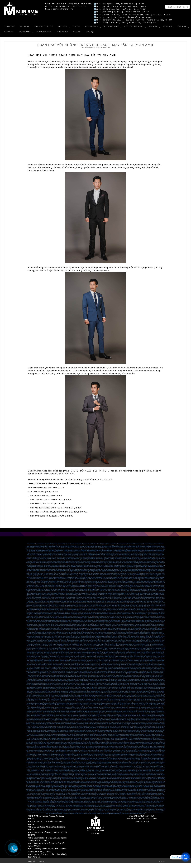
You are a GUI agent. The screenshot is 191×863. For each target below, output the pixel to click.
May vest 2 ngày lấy (135, 635)
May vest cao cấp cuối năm (79, 650)
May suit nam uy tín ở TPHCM (64, 707)
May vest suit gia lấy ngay (151, 626)
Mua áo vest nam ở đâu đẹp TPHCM (102, 736)
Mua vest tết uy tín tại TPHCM (86, 617)
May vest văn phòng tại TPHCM (120, 638)
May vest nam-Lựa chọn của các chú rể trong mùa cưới (91, 744)
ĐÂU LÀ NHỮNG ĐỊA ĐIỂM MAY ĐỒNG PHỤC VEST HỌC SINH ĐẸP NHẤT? (98, 583)
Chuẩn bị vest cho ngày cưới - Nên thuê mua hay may (41, 748)
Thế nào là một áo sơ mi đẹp (149, 784)
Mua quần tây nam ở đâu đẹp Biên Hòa (73, 718)
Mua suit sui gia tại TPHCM (149, 769)
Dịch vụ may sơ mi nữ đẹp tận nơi (101, 609)
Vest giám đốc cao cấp (91, 659)
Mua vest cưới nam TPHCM (53, 729)
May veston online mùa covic (144, 608)
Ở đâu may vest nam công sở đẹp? (62, 780)
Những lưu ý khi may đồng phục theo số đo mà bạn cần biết (128, 556)
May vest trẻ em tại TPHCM (145, 780)
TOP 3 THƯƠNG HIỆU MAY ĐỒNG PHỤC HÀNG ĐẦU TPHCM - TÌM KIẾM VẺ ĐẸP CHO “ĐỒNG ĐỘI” (115, 604)
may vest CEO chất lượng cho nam (41, 611)
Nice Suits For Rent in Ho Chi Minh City (112, 703)
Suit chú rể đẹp (113, 772)
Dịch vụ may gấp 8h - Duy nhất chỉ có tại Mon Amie (76, 554)
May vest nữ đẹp (70, 801)
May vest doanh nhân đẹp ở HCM (82, 660)
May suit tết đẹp (47, 640)
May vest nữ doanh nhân (95, 662)
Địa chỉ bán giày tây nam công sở (133, 666)
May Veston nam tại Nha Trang (132, 807)
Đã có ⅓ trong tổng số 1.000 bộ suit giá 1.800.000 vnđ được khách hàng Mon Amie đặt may (62, 548)
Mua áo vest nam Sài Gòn (125, 711)
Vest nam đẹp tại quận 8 (94, 713)
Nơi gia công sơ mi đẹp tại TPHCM (146, 694)
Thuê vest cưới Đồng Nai (109, 717)
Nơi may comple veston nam (51, 691)
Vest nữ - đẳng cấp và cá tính (123, 782)
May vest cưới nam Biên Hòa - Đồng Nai (124, 717)
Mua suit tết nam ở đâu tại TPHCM (116, 647)
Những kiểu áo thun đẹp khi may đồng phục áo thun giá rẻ (146, 561)
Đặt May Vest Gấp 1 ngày (138, 799)
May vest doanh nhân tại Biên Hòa (90, 723)
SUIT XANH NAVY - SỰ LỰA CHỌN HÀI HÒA (39, 581)
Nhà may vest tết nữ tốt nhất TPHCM (144, 646)
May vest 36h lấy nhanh (155, 635)
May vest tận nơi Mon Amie (128, 612)
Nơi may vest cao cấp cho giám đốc (137, 667)
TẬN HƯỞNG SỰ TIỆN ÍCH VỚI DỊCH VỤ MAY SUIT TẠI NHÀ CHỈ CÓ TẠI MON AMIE (77, 592)
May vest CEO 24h (124, 659)
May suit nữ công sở (145, 766)
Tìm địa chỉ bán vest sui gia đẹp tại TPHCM (134, 619)
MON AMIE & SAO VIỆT (119, 579)
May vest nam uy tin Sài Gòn (106, 714)
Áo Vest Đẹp (151, 705)
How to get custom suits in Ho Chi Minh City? (150, 699)
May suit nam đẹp (129, 676)
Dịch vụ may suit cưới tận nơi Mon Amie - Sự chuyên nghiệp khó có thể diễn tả (99, 542)
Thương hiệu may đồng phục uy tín (96, 679)
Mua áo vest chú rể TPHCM (76, 727)
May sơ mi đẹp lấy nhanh (38, 635)
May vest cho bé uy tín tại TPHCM (105, 631)
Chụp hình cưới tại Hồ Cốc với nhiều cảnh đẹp (128, 800)
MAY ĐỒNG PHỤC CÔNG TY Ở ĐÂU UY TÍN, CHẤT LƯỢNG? (103, 571)
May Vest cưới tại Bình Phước (81, 758)
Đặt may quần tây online (57, 615)
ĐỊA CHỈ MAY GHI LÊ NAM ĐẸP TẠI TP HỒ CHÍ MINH (50, 796)
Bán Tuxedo (119, 655)
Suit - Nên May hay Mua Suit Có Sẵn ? (87, 799)
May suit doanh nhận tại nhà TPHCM (134, 674)
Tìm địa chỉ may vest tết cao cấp (101, 619)
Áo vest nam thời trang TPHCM (117, 736)
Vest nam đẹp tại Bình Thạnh (36, 713)
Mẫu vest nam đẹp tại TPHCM (49, 687)
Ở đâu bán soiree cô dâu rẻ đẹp (146, 768)
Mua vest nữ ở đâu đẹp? (83, 776)
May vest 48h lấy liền (38, 636)
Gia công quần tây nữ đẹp (133, 742)
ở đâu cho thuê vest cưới (98, 646)
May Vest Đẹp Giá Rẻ (104, 784)
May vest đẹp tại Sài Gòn (156, 676)
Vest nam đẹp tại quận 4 (139, 713)
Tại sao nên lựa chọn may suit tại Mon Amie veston (63, 746)
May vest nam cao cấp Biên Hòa (131, 722)
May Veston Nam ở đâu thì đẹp (73, 756)
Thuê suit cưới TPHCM (59, 706)
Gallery (77, 31)
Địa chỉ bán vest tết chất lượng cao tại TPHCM (58, 617)
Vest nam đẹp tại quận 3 (151, 713)
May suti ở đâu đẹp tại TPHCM (37, 727)
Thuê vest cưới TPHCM (79, 730)
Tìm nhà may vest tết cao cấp (125, 643)
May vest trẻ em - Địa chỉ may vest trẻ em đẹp (122, 761)
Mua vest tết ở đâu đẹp (115, 616)
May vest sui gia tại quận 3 (115, 620)
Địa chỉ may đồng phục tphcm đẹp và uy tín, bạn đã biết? (114, 562)
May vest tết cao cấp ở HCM (77, 619)
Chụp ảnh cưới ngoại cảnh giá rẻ (146, 800)
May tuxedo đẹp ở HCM (103, 686)
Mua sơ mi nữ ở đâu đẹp (72, 776)
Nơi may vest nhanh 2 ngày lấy (46, 658)
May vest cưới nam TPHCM (101, 727)
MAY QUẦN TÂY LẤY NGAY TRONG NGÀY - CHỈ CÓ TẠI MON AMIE (116, 596)
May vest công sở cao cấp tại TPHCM (109, 733)
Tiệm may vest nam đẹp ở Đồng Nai (125, 719)
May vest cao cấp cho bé (82, 632)
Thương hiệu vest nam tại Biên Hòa (38, 722)
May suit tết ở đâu (150, 639)
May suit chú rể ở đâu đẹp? (68, 772)
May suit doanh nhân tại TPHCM (145, 642)
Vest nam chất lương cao (47, 715)
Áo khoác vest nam (86, 687)
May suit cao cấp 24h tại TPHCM (79, 643)
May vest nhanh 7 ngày (68, 628)
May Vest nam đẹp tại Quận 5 (41, 765)
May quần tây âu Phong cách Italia (146, 774)
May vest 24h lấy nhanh (49, 636)
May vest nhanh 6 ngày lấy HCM (88, 635)
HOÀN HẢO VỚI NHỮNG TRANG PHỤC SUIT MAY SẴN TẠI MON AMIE (97, 579)
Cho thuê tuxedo (44, 655)
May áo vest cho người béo (114, 727)
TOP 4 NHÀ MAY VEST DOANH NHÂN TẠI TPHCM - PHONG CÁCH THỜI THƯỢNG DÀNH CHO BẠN (104, 597)
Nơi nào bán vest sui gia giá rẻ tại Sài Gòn (56, 626)
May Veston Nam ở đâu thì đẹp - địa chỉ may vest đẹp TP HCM (62, 788)
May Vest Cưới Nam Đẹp (151, 793)
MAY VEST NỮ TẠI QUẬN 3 (61, 787)
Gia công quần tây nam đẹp (146, 742)
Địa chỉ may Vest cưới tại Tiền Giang (143, 757)
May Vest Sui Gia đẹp (84, 781)
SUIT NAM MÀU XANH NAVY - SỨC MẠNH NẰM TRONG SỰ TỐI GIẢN (108, 591)
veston (33, 803)
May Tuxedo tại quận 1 (95, 765)
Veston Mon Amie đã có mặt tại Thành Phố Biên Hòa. (124, 714)
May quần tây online (67, 615)
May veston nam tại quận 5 (61, 809)
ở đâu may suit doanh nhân (76, 642)
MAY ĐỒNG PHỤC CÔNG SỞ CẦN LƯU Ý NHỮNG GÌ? (77, 575)
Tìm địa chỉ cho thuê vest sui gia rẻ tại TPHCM (48, 623)
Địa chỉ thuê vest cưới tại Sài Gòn (129, 749)
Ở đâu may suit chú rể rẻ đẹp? (37, 769)
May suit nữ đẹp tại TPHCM (36, 773)
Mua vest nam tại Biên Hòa (115, 723)
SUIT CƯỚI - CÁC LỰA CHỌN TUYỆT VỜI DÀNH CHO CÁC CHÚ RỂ (65, 581)
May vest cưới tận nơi (117, 675)
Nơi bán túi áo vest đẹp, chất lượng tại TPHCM (146, 740)
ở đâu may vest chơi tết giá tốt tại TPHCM (58, 646)
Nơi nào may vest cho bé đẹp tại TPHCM (130, 624)
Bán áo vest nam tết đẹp (155, 616)
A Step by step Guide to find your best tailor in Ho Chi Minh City (126, 699)
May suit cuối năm (156, 651)
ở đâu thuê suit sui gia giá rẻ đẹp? (116, 768)
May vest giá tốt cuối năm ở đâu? (49, 648)
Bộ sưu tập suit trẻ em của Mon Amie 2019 (128, 672)
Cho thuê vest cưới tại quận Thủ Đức (51, 804)
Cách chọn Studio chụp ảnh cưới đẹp (109, 800)
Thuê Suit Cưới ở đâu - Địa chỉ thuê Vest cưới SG (150, 787)
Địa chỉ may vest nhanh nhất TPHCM (142, 632)
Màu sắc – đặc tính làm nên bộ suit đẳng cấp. (79, 774)
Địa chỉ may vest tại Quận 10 (72, 671)
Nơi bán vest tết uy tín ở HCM (142, 616)
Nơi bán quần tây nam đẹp (68, 782)
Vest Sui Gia (93, 781)
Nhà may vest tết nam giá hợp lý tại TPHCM (41, 647)
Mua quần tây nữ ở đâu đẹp (46, 776)
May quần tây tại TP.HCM (108, 748)
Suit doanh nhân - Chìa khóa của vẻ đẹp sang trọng (94, 548)
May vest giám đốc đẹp (95, 660)
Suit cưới (122, 644)
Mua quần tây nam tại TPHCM (52, 784)
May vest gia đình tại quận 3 (105, 630)
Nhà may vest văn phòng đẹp (127, 636)
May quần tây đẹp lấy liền (150, 634)
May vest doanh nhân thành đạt (149, 659)
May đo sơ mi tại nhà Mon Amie (73, 613)
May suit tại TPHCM (76, 707)
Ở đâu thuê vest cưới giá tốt (35, 750)
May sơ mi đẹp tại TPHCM (45, 670)
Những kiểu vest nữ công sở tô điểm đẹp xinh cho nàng (150, 557)
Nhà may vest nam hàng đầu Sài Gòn (114, 710)
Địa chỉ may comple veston (88, 691)
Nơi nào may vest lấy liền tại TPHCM (95, 624)
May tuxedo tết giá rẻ (115, 650)
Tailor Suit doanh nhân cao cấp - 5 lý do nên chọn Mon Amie (71, 561)
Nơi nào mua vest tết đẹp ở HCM (128, 616)
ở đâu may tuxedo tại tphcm (74, 646)
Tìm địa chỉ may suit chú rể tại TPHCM (90, 644)
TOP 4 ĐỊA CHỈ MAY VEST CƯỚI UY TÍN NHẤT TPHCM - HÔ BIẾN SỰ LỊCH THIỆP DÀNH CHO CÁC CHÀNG (57, 597)
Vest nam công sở (67, 662)
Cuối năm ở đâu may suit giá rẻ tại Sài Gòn (129, 654)
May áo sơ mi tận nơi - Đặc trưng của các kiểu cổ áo (69, 544)
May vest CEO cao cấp (92, 667)
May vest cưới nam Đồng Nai (40, 717)
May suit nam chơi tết (114, 651)
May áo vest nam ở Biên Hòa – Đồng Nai (93, 715)
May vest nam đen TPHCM (88, 727)
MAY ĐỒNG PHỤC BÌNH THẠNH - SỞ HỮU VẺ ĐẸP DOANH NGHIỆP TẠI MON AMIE (136, 576)
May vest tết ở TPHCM (77, 621)
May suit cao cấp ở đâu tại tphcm (64, 643)
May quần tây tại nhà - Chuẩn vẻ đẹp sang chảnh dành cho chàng (44, 545)
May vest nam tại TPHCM (51, 685)
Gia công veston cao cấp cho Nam (106, 741)
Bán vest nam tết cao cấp (34, 619)
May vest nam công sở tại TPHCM (93, 780)
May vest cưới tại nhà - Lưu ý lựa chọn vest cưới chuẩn (69, 542)
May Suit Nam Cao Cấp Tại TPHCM (50, 773)
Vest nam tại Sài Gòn (122, 678)
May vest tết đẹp (108, 621)
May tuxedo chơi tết (38, 651)
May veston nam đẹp (100, 664)
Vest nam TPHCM (38, 687)
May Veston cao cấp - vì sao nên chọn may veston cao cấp (84, 792)
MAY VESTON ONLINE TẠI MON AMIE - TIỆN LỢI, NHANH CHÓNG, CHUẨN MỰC (122, 599)
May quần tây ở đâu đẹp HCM (81, 679)
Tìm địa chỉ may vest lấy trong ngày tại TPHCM (147, 621)
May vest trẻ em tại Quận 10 (44, 671)
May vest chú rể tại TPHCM (144, 648)
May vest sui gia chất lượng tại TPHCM (100, 620)
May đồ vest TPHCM (37, 737)
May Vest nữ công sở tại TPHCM (78, 780)
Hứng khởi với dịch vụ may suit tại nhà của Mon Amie (123, 545)
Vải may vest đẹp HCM (115, 698)
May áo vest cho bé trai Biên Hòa (40, 719)
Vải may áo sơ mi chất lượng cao (44, 697)
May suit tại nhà (35, 675)
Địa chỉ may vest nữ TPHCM (136, 734)
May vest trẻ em (81, 681)
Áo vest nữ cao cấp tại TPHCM (46, 781)
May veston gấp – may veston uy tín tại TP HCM (148, 791)
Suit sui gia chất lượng (54, 770)
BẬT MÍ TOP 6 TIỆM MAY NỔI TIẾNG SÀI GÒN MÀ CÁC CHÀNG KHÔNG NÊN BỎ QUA (69, 600)
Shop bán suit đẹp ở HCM (145, 736)
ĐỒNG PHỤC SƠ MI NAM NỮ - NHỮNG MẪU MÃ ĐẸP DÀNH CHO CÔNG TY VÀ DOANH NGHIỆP (130, 585)
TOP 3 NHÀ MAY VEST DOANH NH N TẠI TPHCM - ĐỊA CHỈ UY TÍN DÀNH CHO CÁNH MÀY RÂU (95, 605)
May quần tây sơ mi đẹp (126, 725)
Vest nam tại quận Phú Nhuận (95, 811)
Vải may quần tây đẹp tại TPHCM (96, 697)
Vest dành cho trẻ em (48, 792)
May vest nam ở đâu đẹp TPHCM (112, 725)
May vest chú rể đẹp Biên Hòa (140, 721)
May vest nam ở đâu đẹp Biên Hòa (61, 721)
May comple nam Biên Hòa (88, 721)
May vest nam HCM (57, 709)
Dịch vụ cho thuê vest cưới (95, 803)
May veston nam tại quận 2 (98, 809)
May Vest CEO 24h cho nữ (151, 611)
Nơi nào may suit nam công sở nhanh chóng (39, 766)
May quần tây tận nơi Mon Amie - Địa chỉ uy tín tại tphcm (123, 544)
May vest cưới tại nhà (83, 750)
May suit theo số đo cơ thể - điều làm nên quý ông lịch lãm (98, 746)
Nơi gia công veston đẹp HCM (89, 695)
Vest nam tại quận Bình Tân (120, 811)
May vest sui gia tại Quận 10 (83, 627)
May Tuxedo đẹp (122, 686)
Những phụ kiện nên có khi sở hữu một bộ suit (68, 672)
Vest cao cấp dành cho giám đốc (70, 681)
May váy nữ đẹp (116, 776)
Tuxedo (102, 643)
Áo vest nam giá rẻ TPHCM (154, 687)
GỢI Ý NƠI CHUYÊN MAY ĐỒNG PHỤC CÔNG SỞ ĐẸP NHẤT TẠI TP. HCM (130, 581)
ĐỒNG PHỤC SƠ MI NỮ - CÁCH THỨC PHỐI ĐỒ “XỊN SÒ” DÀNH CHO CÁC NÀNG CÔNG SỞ (49, 585)
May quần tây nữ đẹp (151, 776)
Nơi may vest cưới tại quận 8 (140, 764)
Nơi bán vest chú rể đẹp (131, 781)
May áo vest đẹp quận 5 (70, 705)
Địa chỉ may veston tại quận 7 (153, 764)
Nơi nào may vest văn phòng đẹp (141, 636)
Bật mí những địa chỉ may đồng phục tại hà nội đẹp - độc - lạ (57, 564)
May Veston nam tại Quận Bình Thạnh (89, 808)
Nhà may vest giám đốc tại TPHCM (72, 664)
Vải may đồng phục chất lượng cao (142, 695)
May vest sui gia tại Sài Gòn (70, 627)
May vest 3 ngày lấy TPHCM (124, 635)
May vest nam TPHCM (99, 707)
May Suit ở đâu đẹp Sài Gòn (87, 707)
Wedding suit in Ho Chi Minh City (75, 699)
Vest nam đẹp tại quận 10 (71, 713)
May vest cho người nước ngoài (86, 674)
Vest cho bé (115, 621)
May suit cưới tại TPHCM (113, 734)
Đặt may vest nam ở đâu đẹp (40, 689)
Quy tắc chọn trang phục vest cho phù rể (96, 554)
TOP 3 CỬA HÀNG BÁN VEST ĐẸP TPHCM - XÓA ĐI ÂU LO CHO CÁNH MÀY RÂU (122, 603)
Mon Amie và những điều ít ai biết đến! (109, 550)
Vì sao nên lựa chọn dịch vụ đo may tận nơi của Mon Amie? (114, 553)
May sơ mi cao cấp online (95, 615)
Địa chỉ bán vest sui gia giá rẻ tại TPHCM (55, 634)
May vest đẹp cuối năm (62, 648)
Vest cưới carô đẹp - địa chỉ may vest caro (90, 789)
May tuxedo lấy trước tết (156, 650)
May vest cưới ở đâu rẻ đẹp (80, 737)
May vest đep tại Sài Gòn (60, 701)
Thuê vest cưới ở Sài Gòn (128, 709)
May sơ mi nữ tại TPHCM (34, 777)
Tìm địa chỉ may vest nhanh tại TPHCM (127, 621)
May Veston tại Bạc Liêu (86, 756)
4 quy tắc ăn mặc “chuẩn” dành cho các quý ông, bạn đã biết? (133, 565)
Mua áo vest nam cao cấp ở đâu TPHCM (141, 733)
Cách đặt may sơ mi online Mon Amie (81, 615)
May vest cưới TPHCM (62, 726)
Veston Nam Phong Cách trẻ (146, 809)
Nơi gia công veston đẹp (112, 695)
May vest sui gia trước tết (44, 627)
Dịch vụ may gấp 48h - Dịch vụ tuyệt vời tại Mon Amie (139, 553)
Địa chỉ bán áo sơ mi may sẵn (55, 681)
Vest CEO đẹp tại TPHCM (35, 662)
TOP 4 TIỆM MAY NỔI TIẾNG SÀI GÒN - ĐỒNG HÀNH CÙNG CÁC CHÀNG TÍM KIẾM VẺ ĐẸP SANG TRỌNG (81, 595)
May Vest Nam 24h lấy (37, 800)
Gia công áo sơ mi (112, 742)
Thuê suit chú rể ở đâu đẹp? (72, 770)
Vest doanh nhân (137, 676)
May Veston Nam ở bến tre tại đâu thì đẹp (108, 757)
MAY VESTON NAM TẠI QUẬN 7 (83, 752)
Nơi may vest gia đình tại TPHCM (91, 626)
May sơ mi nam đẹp (56, 682)
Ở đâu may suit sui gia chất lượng (46, 768)
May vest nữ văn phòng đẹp (52, 638)
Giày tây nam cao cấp (73, 666)
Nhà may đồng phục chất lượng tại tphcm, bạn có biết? (140, 562)
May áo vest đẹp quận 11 (139, 703)
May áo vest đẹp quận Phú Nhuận (67, 703)
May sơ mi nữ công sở (144, 778)
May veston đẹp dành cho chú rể (113, 664)
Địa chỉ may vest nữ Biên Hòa (145, 722)
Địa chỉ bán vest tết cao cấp (125, 617)
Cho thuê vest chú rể (35, 655)
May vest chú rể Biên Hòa (127, 723)
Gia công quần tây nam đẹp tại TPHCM (67, 694)
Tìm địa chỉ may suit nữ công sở (126, 765)
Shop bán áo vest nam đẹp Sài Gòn (82, 711)
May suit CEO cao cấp (148, 664)
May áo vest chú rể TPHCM (63, 727)
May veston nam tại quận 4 (73, 809)
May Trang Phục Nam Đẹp (93, 784)
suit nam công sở (34, 768)
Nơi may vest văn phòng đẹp (94, 638)
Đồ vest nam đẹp (126, 687)
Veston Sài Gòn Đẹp (133, 738)
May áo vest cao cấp (143, 702)
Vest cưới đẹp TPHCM (100, 725)
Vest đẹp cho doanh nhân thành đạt (138, 660)
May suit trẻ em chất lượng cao (94, 769)
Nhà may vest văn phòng (107, 638)
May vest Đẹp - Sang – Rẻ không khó (81, 738)
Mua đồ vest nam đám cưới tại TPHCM (49, 732)
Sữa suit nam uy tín (128, 691)
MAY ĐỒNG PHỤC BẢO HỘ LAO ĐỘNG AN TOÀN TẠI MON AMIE (103, 577)
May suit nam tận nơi (110, 674)
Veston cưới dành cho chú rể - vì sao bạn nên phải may (117, 762)
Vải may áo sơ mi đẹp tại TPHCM (59, 697)
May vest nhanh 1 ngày (65, 659)
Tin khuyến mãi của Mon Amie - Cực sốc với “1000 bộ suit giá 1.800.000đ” (49, 560)
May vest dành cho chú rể (53, 660)
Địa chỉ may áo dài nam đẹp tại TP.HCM (69, 799)
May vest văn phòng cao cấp (81, 638)
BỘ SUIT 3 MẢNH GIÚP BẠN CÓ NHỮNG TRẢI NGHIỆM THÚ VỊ (98, 573)
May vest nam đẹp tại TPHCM (64, 734)
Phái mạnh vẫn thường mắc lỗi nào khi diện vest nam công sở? (123, 557)
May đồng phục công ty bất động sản (66, 679)
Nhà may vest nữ (83, 676)
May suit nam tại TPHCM (47, 678)
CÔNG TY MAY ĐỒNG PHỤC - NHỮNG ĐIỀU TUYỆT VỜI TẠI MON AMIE (97, 581)
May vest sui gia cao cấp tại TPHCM (116, 619)
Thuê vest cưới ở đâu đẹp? (85, 671)
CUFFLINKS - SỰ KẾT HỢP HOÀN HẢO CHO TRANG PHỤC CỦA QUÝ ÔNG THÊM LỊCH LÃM (81, 593)
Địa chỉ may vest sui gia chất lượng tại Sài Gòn (123, 632)
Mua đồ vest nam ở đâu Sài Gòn (130, 710)
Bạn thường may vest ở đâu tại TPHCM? (117, 670)
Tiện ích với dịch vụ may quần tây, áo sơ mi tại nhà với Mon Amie (96, 544)
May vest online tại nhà (157, 608)
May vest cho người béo (51, 730)
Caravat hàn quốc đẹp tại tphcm (121, 797)
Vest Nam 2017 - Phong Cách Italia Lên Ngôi (145, 803)
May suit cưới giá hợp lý (89, 652)
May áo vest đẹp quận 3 (92, 705)
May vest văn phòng (132, 638)
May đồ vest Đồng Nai (108, 715)
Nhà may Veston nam (37, 804)
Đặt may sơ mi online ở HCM (107, 615)
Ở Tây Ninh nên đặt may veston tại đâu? (66, 758)
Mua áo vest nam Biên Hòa (100, 722)
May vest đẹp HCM (71, 701)
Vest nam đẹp (64, 715)
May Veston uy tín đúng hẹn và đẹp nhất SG (140, 752)
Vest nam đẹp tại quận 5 (128, 713)
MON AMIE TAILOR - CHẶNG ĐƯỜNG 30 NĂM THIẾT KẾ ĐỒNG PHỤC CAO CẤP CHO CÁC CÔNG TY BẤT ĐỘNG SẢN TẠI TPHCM (71, 596)
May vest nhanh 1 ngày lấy (137, 628)
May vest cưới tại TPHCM (80, 648)
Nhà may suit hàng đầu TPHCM (148, 706)
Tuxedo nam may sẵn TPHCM (77, 685)
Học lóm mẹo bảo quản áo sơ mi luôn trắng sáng (114, 744)
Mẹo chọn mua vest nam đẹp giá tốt (59, 785)
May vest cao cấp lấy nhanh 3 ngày (76, 656)
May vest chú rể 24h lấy (47, 650)
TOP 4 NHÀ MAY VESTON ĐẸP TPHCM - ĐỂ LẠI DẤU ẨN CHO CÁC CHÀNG (144, 597)
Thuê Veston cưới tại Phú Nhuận (88, 754)
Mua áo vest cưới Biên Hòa (76, 721)
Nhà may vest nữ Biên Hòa (54, 719)
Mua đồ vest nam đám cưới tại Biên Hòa (136, 718)
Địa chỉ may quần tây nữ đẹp (37, 679)
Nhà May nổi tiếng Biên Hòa (47, 723)
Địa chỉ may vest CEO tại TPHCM (120, 663)
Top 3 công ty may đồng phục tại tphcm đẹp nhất (91, 562)
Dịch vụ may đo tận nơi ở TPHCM (49, 612)
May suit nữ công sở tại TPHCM (118, 766)
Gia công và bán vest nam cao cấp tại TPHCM (124, 741)
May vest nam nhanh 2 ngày (94, 658)
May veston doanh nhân (63, 668)
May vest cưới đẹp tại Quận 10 (62, 750)
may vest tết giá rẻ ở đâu (111, 639)
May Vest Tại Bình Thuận (78, 807)
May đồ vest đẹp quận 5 (150, 701)
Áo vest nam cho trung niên (75, 687)
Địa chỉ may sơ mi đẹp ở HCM (68, 682)
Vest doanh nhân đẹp (57, 662)
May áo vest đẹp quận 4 (81, 705)
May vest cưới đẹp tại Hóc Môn (128, 760)
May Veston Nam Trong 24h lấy (114, 785)
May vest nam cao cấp (109, 738)
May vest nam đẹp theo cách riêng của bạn (116, 777)
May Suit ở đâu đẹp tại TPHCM (38, 738)
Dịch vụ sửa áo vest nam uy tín (117, 690)
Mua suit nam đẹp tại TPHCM (95, 706)
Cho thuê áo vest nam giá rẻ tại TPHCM (46, 805)
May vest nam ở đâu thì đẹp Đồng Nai (133, 715)
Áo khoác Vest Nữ (112, 795)
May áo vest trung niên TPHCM (75, 736)
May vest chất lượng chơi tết (54, 639)
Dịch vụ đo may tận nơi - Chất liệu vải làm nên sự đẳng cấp (44, 544)
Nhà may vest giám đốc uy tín (151, 663)
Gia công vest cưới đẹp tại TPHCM (78, 741)
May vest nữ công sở (141, 639)
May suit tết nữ (66, 651)
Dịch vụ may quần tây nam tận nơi (40, 609)
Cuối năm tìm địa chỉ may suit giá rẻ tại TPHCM (75, 654)
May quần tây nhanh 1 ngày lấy (124, 634)
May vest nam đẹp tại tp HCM (91, 777)
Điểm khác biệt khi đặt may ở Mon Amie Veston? (126, 546)
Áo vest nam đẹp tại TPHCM (94, 676)
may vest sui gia (106, 801)
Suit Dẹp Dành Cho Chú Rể (123, 795)
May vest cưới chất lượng (144, 750)
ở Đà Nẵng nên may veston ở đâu (51, 760)
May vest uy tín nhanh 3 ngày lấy (122, 656)
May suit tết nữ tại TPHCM (75, 651)
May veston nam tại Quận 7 (132, 670)
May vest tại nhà (137, 613)
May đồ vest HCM (108, 732)
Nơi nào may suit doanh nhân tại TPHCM (91, 642)
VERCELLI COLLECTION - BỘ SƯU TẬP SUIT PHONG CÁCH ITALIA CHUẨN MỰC (97, 587)
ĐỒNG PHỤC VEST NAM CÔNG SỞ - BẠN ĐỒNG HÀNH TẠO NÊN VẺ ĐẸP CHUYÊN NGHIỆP (83, 584)
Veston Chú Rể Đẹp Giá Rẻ (132, 774)
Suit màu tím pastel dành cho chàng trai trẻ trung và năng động (49, 549)
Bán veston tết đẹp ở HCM (137, 617)
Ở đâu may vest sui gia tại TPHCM (107, 623)
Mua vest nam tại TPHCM (88, 725)
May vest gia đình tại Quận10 (79, 630)
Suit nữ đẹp (114, 773)
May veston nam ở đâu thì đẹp (74, 803)
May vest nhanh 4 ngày (101, 628)
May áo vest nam (139, 686)
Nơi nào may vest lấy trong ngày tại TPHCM (76, 624)
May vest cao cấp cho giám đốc (92, 729)
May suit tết (63, 639)
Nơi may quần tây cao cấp (133, 678)
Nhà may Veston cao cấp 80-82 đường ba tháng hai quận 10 (115, 753)
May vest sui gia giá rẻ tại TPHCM (129, 620)
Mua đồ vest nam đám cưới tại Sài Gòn (51, 710)
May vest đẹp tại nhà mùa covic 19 (140, 607)
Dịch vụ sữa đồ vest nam (140, 693)
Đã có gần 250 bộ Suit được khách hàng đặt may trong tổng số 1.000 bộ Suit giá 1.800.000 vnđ (51, 553)
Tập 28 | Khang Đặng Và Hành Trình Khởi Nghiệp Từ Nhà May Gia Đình (134, 550)
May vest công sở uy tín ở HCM (153, 655)
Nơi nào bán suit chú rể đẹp (142, 770)
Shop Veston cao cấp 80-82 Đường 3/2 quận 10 (139, 753)
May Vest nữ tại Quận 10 (149, 785)
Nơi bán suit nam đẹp (137, 772)
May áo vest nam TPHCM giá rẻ (68, 690)
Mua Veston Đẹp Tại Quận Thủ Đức (78, 804)
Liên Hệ (89, 31)
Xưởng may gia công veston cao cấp (99, 687)
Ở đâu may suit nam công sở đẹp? (103, 766)
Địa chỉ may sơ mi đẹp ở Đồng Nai (54, 717)
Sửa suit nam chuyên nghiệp (143, 690)
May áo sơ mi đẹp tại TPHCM (140, 691)
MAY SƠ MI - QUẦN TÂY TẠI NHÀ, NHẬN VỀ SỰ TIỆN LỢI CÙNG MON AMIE (142, 591)
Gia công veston (35, 744)
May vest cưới (71, 648)
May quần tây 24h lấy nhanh (138, 634)
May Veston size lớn (50, 807)
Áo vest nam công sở (55, 690)
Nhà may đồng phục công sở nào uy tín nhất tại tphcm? (121, 561)
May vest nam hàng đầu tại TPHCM (109, 676)
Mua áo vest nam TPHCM (77, 734)
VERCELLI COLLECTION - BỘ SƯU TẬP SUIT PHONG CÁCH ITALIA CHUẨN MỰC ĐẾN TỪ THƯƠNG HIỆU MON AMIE (105, 572)
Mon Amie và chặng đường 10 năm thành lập (77, 552)
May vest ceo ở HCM (81, 667)
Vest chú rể (89, 643)
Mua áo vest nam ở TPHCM (73, 726)
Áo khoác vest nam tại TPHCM (136, 682)
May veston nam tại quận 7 (36, 809)
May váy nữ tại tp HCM (107, 776)
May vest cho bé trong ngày (119, 631)
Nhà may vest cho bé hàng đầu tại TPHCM (82, 620)
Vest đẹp (51, 803)
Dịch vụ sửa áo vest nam (130, 690)
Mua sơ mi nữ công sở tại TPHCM (83, 778)
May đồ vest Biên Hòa (104, 723)
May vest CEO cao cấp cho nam (138, 611)
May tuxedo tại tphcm (145, 650)
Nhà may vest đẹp (50, 701)
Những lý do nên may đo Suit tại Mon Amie (123, 564)
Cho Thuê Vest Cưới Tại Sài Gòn (151, 799)
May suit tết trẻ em (159, 638)
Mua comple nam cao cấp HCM (96, 732)
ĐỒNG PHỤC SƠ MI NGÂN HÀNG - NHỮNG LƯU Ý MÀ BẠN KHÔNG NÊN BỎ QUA (89, 585)
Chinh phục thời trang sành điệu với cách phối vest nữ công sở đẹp (94, 557)
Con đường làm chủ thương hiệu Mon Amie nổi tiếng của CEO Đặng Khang (45, 550)
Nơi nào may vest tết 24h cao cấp (63, 621)
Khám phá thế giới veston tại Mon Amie (113, 749)
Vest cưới (136, 658)
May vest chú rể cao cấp (35, 650)
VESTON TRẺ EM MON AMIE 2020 (140, 572)
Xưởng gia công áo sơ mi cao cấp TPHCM (40, 741)
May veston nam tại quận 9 (149, 808)
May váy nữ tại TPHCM (128, 730)
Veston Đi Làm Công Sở (107, 774)
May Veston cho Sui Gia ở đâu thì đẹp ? (42, 785)
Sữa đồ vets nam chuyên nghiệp (65, 693)
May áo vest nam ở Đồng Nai (97, 717)
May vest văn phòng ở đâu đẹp (73, 636)
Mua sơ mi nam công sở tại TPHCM (99, 778)
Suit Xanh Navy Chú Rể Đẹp (119, 774)
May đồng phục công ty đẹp (101, 681)
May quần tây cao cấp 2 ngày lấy (92, 634)
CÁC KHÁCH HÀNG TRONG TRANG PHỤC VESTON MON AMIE (134, 589)
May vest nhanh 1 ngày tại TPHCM (51, 659)
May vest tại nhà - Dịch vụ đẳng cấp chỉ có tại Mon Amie (148, 545)
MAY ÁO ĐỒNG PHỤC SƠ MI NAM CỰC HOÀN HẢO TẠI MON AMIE (72, 589)
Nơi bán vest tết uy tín (42, 617)
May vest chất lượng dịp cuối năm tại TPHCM (62, 650)
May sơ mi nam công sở (52, 672)
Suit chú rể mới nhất (104, 772)
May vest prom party (113, 672)
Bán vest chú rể (112, 655)
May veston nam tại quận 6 (49, 809)
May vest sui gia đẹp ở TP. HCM (137, 748)
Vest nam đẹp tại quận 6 (117, 713)
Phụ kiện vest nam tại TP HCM (50, 797)
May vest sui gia (63, 660)
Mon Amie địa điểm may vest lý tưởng (74, 670)
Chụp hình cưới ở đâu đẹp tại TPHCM (92, 800)
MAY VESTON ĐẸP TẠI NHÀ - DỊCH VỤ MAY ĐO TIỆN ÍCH (45, 604)
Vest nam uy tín (57, 715)
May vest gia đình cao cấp (76, 631)
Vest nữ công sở (125, 780)
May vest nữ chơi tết (36, 648)
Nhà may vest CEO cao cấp (78, 663)
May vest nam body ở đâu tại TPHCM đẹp (54, 738)
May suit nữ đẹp (62, 773)
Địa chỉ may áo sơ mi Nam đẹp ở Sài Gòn (80, 795)
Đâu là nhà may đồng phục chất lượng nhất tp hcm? (71, 566)
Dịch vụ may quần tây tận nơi (54, 609)
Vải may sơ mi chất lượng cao (147, 697)
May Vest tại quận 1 (114, 765)
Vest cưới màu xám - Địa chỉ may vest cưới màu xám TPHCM (113, 789)
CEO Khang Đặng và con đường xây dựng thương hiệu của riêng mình (128, 549)
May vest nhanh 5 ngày (90, 628)
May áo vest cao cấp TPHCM (124, 702)
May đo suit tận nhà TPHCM (149, 674)
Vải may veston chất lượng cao (102, 698)
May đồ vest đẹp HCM (84, 702)
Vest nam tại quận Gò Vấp (108, 811)
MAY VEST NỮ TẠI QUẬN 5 (48, 787)
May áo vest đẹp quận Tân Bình (96, 703)
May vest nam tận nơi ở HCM (68, 675)
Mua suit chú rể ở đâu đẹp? (85, 770)
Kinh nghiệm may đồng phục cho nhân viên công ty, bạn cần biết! (65, 562)
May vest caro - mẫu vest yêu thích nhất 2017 (71, 789)
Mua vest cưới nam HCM (46, 709)
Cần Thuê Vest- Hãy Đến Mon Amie (109, 803)
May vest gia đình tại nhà (145, 630)
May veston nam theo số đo (116, 805)
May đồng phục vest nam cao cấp (58, 671)
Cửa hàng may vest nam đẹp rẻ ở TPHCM (147, 710)
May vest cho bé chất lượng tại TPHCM (67, 632)
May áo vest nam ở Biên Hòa (98, 719)
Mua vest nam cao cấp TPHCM (50, 734)
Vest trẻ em (36, 781)
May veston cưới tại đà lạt (94, 758)
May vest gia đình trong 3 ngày (37, 630)
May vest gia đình (147, 628)
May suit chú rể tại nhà (113, 652)
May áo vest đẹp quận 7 (47, 705)
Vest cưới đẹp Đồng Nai (151, 717)
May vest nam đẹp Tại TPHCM (121, 738)
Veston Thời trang (148, 801)
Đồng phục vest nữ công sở (36, 686)
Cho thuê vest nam (144, 678)
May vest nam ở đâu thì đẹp (149, 725)
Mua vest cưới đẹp (74, 750)
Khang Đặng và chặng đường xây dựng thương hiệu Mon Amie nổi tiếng (96, 549)
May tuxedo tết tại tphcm (104, 650)
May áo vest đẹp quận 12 (127, 703)
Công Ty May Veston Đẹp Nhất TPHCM (126, 803)
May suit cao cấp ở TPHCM (38, 707)
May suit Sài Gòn (53, 736)
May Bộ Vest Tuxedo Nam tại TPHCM (101, 805)
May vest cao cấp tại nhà (147, 613)
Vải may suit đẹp (81, 698)
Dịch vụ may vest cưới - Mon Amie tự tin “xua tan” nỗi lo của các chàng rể (46, 556)
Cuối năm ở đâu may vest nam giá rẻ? (95, 654)
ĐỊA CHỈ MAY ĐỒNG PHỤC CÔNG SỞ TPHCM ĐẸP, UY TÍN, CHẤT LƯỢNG (134, 571)
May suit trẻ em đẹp (132, 769)
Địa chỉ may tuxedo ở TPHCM (91, 685)
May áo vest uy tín (125, 705)
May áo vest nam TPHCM (94, 689)
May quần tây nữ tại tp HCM (126, 776)
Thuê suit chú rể (36, 772)
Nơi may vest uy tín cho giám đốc (153, 667)
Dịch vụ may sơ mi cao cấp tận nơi (69, 609)
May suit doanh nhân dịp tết (73, 639)
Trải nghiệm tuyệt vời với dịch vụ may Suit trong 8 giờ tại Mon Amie (147, 564)
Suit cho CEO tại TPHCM (35, 642)
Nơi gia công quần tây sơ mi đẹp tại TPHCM (57, 740)
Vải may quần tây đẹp (135, 697)
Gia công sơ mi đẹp (33, 695)
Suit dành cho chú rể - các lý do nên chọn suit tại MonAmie (47, 789)
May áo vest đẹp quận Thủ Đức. (52, 703)
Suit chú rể (136, 644)
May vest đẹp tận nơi (37, 613)
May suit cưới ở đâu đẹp (80, 746)
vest (30, 803)
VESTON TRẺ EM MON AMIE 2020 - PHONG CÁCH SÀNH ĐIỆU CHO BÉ (146, 588)
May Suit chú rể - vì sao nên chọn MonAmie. (139, 762)
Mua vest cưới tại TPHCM (80, 647)
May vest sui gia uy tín (33, 627)
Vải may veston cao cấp (150, 698)
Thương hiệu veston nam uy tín (102, 691)
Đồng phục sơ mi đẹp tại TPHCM (38, 676)
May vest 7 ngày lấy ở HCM (74, 635)
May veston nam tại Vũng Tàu (81, 811)
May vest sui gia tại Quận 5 (95, 627)
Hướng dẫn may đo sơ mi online (122, 615)
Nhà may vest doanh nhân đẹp (57, 664)
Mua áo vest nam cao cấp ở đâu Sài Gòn (64, 711)
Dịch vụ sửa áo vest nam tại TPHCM (42, 690)
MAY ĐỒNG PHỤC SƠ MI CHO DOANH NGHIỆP (78, 571)
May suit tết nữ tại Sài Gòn (88, 651)
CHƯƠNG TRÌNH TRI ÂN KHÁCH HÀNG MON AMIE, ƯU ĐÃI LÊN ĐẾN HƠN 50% (76, 607)
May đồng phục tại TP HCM (96, 812)
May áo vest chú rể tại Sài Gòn (110, 702)
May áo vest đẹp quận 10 (151, 703)
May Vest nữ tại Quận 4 (127, 785)
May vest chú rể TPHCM (128, 726)
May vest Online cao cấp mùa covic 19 (111, 608)
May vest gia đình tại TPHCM (65, 630)
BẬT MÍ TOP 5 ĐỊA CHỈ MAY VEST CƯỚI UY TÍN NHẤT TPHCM (148, 601)
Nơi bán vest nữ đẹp (151, 782)
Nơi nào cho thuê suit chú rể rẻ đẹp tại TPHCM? (50, 772)
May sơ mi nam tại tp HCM (47, 777)
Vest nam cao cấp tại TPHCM (69, 667)
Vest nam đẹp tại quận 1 (36, 714)
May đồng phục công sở (61, 676)
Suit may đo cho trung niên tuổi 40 (131, 745)
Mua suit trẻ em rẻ (75, 769)
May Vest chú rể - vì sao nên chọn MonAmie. (116, 793)
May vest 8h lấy (99, 632)
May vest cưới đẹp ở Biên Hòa (81, 760)
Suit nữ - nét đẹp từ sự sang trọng (137, 773)
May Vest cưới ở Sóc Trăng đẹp (126, 756)
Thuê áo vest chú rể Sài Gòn (96, 702)
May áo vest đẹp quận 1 (114, 705)
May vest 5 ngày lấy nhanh (102, 635)
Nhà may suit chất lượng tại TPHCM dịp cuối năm (63, 647)
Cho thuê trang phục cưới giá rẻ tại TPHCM (74, 634)
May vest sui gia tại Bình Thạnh (123, 627)
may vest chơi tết (121, 639)
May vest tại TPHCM (43, 675)
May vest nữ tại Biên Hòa (34, 723)
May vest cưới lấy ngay (110, 648)
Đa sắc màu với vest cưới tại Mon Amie (141, 737)
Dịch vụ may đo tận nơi (76, 612)
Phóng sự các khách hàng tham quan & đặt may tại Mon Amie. (119, 548)
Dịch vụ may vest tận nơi (152, 612)
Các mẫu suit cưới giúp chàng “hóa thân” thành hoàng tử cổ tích (86, 553)
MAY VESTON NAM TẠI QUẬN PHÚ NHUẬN (101, 752)
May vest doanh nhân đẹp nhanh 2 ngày (62, 658)
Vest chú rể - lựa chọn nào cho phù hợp (41, 782)
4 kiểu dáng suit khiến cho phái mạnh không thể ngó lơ (90, 558)
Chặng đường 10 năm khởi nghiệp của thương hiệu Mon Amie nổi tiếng (103, 552)
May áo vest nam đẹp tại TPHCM (154, 691)
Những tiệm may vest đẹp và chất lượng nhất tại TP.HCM (65, 744)
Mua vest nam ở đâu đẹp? (95, 776)
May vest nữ (109, 685)
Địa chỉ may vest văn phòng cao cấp (88, 636)
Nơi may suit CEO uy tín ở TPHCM (135, 664)
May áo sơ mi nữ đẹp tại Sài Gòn (115, 681)
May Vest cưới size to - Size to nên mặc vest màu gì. (79, 761)
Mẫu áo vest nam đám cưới (63, 687)
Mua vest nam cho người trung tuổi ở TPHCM (112, 709)
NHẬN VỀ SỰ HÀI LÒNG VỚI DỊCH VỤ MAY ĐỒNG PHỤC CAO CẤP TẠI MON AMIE (98, 576)
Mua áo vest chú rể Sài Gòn (122, 707)
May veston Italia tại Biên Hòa (47, 721)
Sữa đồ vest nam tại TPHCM (113, 693)
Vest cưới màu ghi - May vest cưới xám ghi (137, 789)
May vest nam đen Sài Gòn (135, 707)
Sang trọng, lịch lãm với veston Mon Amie (126, 671)
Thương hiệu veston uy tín (106, 663)
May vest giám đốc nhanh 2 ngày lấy (108, 658)
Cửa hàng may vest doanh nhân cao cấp (80, 662)
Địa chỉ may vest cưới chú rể (92, 737)
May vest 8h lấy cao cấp (60, 636)
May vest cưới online (91, 648)
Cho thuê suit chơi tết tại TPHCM (103, 640)
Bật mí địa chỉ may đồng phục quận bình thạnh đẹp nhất (61, 568)
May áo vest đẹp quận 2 (103, 705)
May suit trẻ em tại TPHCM (121, 769)
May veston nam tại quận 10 (123, 809)
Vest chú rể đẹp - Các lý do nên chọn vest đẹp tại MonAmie (93, 793)
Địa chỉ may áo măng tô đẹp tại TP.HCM (51, 799)
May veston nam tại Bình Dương (67, 811)
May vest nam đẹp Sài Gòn (93, 714)
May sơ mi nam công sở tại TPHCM (130, 778)
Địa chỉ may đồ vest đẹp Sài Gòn (103, 701)
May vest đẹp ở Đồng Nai (139, 717)
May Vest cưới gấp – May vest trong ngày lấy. (127, 791)
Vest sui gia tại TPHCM (103, 672)
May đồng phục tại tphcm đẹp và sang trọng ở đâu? (145, 566)
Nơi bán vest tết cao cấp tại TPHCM (110, 617)
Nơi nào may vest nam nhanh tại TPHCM (58, 624)
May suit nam (71, 660)
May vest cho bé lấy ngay (37, 632)
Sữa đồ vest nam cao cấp (100, 693)
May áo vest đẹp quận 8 (36, 705)
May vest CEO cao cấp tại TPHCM (36, 667)
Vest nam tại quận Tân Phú (133, 811)
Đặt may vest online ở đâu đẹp (36, 616)
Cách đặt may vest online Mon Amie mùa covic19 (74, 608)
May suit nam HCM (84, 706)
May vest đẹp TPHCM (80, 701)
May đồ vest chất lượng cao (50, 702)
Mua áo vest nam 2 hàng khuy (49, 737)
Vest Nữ (76, 25)
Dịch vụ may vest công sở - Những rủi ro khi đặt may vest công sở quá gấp (79, 556)
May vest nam (140, 781)
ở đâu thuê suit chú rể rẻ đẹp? (51, 769)
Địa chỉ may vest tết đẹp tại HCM (63, 619)
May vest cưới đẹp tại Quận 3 (48, 750)
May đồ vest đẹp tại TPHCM (63, 702)
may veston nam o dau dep (62, 805)
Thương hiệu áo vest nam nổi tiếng (80, 689)
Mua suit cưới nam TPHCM (108, 706)
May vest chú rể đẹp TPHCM (127, 727)
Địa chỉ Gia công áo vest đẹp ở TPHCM (42, 742)
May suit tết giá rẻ (39, 640)
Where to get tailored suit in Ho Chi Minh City (57, 699)
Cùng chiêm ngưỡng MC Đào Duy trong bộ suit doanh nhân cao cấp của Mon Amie (144, 744)
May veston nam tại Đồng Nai (53, 811)
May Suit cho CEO (38, 643)
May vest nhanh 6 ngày (79, 628)
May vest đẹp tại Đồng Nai (50, 758)
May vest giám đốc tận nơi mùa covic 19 (104, 607)
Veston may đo (126, 660)
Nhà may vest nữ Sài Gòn (116, 730)
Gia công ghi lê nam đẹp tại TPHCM (59, 742)
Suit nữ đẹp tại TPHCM (92, 773)
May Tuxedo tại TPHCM (80, 686)
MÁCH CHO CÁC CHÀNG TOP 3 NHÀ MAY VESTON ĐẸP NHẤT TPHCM (134, 605)
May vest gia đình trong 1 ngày (52, 630)
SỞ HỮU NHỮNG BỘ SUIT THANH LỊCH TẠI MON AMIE (41, 601)
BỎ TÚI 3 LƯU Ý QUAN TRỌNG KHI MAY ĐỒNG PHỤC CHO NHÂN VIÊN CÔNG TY (60, 576)
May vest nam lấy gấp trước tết (74, 749)
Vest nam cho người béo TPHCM (66, 732)
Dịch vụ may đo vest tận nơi (64, 612)
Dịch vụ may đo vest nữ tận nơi (72, 611)
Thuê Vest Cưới (84, 803)
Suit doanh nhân (143, 729)
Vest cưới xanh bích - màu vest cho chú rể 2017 (107, 792)
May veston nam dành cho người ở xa (64, 807)
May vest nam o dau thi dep (42, 803)
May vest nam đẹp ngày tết (88, 621)
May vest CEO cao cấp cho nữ (123, 611)
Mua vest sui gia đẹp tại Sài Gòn (138, 626)
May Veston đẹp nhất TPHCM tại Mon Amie (92, 753)
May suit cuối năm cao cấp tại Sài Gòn (64, 652)
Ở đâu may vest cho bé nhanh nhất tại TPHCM (62, 620)
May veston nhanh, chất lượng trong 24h (146, 749)
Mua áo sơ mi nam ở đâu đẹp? (79, 784)
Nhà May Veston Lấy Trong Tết (37, 706)
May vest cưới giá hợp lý (102, 670)
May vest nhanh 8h (108, 632)
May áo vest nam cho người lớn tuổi (88, 726)
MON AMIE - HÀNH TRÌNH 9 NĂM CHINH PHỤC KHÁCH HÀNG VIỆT (62, 587)
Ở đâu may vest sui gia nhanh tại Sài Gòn (125, 623)
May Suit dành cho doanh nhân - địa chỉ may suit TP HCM (101, 788)
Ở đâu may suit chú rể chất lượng (61, 768)
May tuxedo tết (95, 650)
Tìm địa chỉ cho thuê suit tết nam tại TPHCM (109, 644)
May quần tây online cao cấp (45, 615)
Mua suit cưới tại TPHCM (130, 647)
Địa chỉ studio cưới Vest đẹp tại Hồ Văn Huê (70, 754)
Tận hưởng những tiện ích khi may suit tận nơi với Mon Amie (98, 545)
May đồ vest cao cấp (74, 702)
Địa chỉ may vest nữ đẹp (157, 780)
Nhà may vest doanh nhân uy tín (43, 664)
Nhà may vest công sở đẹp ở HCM (111, 654)
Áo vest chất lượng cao (142, 705)
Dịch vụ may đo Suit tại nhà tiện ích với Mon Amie (46, 561)
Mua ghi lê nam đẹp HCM (148, 730)
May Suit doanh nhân (133, 642)
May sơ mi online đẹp (134, 615)
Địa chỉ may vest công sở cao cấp (39, 654)
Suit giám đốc (145, 640)
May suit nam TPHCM (74, 729)
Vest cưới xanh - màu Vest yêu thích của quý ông (74, 762)
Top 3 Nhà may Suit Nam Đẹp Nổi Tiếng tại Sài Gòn (43, 756)
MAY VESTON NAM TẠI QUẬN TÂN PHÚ (121, 752)
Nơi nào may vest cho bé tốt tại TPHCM (112, 624)
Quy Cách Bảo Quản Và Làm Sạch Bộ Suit (129, 552)
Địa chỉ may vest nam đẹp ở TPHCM (92, 733)
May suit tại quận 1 (105, 765)
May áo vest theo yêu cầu (154, 702)
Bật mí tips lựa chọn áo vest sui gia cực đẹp (54, 554)
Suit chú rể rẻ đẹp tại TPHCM (121, 770)
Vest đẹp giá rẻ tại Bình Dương (151, 804)
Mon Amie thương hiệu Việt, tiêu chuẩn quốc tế (138, 746)
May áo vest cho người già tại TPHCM (143, 709)
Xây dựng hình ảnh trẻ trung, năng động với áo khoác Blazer (46, 566)
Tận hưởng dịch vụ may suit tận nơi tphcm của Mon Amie (71, 545)
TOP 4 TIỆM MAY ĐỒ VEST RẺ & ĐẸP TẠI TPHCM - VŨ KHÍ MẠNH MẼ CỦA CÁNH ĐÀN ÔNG (126, 595)
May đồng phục (105, 812)
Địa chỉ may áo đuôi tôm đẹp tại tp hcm (137, 797)
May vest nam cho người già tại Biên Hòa (83, 719)
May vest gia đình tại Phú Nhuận (132, 630)
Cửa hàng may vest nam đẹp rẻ (45, 733)
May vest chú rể (133, 648)
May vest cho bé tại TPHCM (49, 621)
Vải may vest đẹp (140, 698)
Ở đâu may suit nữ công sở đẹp (88, 766)
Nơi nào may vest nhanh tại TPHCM (40, 624)
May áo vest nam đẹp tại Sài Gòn (112, 711)
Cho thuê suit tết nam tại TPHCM (66, 655)
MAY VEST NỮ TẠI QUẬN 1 (74, 787)
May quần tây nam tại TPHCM (89, 670)
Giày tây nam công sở (146, 666)
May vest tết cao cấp (99, 621)
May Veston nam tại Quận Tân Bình (122, 808)
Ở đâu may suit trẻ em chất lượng (76, 768)
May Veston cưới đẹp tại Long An (67, 760)
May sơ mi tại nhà (105, 613)
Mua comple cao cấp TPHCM (145, 670)
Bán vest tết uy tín (98, 617)
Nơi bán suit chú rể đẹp (97, 770)
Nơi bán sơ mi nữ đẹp (80, 782)
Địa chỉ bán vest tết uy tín (149, 617)
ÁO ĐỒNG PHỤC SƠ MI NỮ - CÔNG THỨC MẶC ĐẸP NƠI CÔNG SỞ (113, 588)
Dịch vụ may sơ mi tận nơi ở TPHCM (85, 609)
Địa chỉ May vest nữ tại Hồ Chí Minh (58, 801)
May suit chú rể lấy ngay (134, 652)
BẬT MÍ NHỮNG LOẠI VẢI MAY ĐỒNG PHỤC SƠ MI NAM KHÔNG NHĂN (104, 589)
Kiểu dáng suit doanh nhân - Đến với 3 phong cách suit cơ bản (116, 558)
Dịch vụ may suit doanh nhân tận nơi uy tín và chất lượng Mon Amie (42, 542)
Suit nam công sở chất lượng (74, 766)
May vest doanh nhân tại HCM (127, 668)
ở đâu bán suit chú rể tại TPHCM (128, 646)
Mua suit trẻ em (83, 769)
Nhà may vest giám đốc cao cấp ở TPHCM (62, 663)
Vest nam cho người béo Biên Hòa (102, 721)
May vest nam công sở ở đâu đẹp (107, 737)
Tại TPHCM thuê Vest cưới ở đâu (145, 754)
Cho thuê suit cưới (78, 655)
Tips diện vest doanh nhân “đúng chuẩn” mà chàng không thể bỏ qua (63, 558)
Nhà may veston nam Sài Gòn (75, 691)
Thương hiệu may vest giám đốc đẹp (109, 662)
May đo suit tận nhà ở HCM (99, 674)
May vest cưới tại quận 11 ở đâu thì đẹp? (100, 764)
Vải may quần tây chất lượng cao (111, 697)
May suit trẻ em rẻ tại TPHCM (108, 769)
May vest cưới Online (154, 750)
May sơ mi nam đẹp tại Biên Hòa (152, 718)
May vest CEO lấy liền (106, 660)
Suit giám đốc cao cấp (154, 640)
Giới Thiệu (25, 25)
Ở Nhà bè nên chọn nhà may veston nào (112, 760)
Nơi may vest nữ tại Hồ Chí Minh (42, 801)
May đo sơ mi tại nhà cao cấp (59, 613)
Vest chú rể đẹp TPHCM (139, 726)
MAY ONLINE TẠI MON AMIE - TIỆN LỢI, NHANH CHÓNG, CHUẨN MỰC (141, 579)
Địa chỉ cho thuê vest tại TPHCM (116, 691)
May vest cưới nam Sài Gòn (148, 707)
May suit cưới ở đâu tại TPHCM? (144, 651)
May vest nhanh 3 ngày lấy (112, 628)
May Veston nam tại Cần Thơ (105, 807)
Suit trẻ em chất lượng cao (65, 769)
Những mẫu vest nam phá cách (55, 812)
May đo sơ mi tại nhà (85, 613)
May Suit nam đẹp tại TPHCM (104, 773)
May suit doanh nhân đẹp (134, 706)
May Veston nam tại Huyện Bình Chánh (54, 808)
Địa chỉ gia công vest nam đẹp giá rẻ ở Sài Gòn (93, 740)
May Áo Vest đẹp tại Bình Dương (75, 785)
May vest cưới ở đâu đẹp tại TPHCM (39, 740)
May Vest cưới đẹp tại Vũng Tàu (37, 758)
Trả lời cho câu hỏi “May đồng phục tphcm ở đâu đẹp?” (121, 566)
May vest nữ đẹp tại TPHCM (78, 777)
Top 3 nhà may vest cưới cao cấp (36, 607)
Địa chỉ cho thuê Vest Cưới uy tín (129, 754)
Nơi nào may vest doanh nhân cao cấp (121, 667)
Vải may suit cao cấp (90, 698)
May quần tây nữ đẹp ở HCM (128, 679)
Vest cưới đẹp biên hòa (139, 723)
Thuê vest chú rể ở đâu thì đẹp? (103, 781)
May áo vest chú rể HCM (110, 707)
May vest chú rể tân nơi (36, 674)
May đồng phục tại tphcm (82, 788)
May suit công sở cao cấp (145, 652)
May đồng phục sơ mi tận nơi (87, 612)
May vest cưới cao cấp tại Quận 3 (69, 765)
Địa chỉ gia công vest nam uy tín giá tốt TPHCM (60, 741)
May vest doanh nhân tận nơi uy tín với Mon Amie (128, 542)
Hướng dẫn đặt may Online (56, 800)
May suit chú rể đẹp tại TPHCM (72, 706)
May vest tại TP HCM (84, 812)
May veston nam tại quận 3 (86, 809)
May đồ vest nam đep (128, 701)
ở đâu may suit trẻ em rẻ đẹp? (91, 768)
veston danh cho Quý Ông (151, 805)
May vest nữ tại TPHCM (141, 671)
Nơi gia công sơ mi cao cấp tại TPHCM (130, 694)
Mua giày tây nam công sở (120, 666)
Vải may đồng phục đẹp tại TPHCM (126, 695)
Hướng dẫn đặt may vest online (50, 616)
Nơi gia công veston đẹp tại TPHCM (74, 695)
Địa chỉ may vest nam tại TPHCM (82, 683)
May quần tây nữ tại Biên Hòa (155, 719)
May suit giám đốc (99, 668)
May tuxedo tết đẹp (124, 650)
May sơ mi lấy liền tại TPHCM (50, 635)
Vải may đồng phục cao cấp (156, 695)
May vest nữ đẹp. (102, 777)
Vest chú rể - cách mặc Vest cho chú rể (141, 761)
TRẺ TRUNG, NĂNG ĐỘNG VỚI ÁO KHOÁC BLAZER (50, 584)
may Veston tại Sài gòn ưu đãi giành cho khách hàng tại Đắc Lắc (115, 758)
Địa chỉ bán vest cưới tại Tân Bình (47, 761)
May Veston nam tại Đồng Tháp (91, 807)
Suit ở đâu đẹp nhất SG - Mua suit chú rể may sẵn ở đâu (56, 774)
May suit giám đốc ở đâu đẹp (121, 642)
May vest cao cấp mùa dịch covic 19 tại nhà (122, 607)
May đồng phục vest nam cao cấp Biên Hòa (41, 718)
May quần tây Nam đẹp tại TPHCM (62, 795)
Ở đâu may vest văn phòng (103, 636)
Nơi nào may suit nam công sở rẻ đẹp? (58, 766)
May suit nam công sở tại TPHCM (133, 766)
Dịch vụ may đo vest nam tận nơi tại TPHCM (89, 611)
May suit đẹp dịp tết (84, 639)
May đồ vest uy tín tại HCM (37, 702)
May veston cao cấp (138, 730)
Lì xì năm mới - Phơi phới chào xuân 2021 (105, 556)
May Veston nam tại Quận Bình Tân (106, 808)
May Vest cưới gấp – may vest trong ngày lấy (101, 761)
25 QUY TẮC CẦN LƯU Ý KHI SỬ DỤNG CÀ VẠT (108, 659)
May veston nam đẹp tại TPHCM (100, 666)
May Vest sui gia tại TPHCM (73, 781)
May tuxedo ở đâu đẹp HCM (64, 685)
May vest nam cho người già (103, 726)
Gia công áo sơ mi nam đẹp (89, 742)
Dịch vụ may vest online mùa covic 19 (94, 608)
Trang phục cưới (148, 619)
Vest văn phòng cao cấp (114, 636)
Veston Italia (82, 729)
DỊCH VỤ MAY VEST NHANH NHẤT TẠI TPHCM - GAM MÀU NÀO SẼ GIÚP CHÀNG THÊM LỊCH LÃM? (69, 591)
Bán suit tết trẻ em (115, 640)
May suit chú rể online (123, 652)
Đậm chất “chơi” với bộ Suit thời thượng (104, 564)
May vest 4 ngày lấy (112, 635)
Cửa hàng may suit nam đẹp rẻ (121, 706)
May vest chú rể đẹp (89, 681)
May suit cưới (122, 651)
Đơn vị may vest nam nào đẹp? (145, 738)
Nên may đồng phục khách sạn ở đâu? (41, 569)
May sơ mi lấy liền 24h (63, 635)
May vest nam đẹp (155, 662)
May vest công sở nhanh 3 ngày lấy (107, 656)
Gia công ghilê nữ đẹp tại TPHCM (75, 742)
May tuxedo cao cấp (48, 651)
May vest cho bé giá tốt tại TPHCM (50, 632)
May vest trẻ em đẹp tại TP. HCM (122, 748)
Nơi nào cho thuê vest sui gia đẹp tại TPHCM (150, 624)
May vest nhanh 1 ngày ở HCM (36, 659)
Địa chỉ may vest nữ (146, 676)
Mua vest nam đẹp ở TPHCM (54, 689)
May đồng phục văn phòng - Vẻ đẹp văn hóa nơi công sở (95, 566)
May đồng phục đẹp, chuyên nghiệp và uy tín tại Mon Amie (142, 569)
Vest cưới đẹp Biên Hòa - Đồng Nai (76, 715)
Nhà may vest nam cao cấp (138, 711)
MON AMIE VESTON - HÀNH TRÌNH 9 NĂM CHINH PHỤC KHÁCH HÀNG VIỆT (61, 572)
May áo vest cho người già (90, 730)
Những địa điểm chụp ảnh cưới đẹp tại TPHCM (72, 800)
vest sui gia (131, 801)
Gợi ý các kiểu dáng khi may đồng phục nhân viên (112, 568)
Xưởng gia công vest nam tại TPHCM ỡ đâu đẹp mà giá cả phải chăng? (119, 740)
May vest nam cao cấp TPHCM (125, 733)
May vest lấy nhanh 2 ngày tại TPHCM (151, 656)
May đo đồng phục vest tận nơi (101, 612)
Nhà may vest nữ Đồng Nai (84, 717)
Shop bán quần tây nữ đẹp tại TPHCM (37, 784)
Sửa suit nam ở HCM (135, 689)
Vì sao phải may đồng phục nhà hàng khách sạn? (134, 568)
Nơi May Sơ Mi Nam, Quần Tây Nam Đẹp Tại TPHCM (94, 785)
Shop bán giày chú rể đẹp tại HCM (105, 797)
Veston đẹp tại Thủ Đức (64, 804)
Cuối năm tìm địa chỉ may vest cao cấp (56, 654)
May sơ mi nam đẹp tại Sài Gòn (152, 732)
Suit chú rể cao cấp (154, 644)
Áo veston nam (144, 689)
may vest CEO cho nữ (154, 609)
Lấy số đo (9, 31)
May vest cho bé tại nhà (145, 631)
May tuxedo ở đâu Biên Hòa (67, 719)
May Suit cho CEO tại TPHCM (49, 643)
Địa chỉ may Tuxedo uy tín (61, 686)
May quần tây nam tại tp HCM (139, 776)
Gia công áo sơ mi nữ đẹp (102, 742)
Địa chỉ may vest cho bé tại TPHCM (38, 634)
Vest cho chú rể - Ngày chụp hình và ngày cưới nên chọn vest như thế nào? (122, 554)
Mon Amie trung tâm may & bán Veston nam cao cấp (70, 753)
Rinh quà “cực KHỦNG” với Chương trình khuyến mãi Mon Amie (129, 560)
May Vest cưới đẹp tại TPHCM (122, 648)
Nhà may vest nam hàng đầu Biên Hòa (55, 722)
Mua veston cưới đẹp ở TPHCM (63, 725)
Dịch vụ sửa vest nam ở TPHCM (115, 687)
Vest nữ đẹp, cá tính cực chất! (102, 782)
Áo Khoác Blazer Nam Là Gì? (125, 799)
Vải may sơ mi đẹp (45, 698)
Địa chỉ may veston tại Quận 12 (84, 764)
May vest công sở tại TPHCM (41, 656)
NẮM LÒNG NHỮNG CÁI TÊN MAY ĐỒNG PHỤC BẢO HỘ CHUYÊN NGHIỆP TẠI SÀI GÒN (139, 577)
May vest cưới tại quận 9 (128, 764)
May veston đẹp (102, 685)
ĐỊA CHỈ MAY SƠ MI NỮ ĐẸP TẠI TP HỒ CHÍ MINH (123, 796)
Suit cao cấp (55, 642)
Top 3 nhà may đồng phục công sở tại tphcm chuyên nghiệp (87, 568)
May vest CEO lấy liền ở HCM (135, 659)
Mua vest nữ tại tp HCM (34, 776)
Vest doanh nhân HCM (36, 709)
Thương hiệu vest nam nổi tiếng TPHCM (88, 678)
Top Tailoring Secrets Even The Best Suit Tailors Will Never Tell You (97, 699)
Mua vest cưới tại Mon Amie (54, 752)
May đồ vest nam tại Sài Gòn (83, 710)
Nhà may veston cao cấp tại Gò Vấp (38, 764)
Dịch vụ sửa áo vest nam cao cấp (83, 690)
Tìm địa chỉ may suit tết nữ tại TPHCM (73, 644)
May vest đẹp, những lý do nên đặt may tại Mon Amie (40, 749)
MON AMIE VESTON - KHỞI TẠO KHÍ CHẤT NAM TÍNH (89, 601)
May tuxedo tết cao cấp (135, 650)
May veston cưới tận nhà (47, 674)
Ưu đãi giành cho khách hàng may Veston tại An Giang (86, 757)
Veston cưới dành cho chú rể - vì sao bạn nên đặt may (67, 793)
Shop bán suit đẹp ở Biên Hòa (75, 723)
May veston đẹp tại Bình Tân (154, 760)
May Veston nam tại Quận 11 (136, 808)
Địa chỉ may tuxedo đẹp (88, 736)
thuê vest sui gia (98, 801)
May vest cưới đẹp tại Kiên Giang (141, 756)
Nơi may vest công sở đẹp (139, 655)
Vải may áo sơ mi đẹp (83, 697)
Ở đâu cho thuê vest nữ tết (86, 646)
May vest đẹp (124, 664)
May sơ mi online (143, 615)
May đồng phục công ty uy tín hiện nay (112, 668)
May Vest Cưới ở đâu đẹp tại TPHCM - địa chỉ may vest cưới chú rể (108, 787)
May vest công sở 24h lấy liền (67, 640)
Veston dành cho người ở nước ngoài (37, 807)
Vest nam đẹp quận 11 (60, 713)
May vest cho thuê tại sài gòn (137, 804)
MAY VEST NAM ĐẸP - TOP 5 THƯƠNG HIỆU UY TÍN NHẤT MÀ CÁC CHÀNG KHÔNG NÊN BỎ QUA (81, 599)
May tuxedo (88, 650)
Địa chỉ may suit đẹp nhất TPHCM (85, 791)
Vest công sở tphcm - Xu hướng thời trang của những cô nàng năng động (63, 557)
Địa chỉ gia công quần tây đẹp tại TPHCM (144, 741)
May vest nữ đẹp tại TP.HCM (96, 748)
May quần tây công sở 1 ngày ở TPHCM (108, 634)
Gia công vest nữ (156, 742)
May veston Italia (151, 729)
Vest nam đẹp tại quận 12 (49, 713)
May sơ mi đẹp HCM (56, 683)
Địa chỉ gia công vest (53, 694)
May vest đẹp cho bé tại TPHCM (90, 631)
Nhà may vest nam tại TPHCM (110, 678)
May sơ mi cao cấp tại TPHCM (36, 682)
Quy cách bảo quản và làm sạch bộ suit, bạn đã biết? (107, 565)
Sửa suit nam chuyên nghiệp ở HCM (109, 689)
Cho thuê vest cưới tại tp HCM (123, 804)
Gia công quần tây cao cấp (82, 694)
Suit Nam (106, 795)
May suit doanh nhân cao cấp (36, 734)
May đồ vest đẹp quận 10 (117, 701)
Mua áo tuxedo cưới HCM (34, 732)
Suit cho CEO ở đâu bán (46, 642)
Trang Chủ (9, 25)
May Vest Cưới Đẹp (50, 795)
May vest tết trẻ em (151, 647)
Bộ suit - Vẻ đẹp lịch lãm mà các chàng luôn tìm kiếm (55, 552)
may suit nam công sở (156, 766)
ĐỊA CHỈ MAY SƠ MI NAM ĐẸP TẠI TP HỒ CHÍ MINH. (147, 796)
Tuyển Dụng (62, 31)
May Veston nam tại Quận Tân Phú (37, 808)
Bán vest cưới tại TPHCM (102, 655)
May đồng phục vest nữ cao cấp (132, 736)
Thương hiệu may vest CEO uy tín (92, 663)
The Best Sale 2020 (43, 25)
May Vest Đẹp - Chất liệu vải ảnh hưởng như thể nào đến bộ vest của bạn (126, 784)
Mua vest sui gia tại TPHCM (124, 626)
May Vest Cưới (46, 800)
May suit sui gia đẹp (37, 770)
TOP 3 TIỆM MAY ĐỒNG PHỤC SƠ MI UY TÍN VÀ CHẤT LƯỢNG (119, 584)
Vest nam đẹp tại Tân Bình (150, 711)
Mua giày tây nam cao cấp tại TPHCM (60, 666)
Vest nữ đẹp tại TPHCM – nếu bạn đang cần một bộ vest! (50, 778)
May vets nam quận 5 (50, 676)
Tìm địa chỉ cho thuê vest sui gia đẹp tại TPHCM (69, 623)
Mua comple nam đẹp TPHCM (39, 729)
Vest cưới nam (107, 690)
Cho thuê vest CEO (37, 612)
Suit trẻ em (140, 769)
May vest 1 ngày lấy (144, 635)
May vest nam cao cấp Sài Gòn (80, 714)
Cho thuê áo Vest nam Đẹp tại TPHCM (108, 804)
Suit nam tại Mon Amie (151, 773)
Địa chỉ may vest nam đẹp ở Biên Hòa (115, 722)
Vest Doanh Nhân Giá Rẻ (95, 774)
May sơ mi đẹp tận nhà (96, 613)
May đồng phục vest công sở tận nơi (61, 674)
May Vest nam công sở (116, 780)
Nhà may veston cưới (63, 691)
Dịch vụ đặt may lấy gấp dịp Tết (59, 749)
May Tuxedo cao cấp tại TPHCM (128, 685)
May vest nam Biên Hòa (153, 721)
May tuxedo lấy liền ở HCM (148, 683)
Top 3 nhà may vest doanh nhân (158, 605)
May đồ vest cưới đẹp (91, 701)
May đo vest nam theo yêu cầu (96, 738)
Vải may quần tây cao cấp (124, 697)
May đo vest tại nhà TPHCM (81, 675)
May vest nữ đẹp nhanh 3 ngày (92, 656)
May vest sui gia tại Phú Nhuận (108, 627)
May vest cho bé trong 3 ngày (132, 631)
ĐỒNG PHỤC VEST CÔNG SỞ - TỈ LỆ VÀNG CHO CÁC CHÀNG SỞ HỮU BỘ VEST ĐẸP (135, 583)
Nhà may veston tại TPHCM (97, 690)
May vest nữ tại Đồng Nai (119, 715)
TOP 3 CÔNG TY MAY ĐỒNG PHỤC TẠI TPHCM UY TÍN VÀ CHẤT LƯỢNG (116, 580)
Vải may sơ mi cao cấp (36, 698)
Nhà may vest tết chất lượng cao (48, 619)
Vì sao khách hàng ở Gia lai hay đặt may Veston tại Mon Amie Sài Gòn (145, 758)
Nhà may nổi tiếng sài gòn (101, 734)
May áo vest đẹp (133, 705)
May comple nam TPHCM (76, 725)
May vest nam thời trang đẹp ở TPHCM (123, 737)
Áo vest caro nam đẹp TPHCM (132, 729)
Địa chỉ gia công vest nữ (152, 693)
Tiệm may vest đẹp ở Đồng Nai (149, 715)
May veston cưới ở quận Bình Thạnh (54, 764)
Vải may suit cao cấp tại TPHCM (57, 698)
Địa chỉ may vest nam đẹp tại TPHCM (61, 733)
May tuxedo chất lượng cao (123, 683)
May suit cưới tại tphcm (131, 651)
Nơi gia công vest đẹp (101, 695)
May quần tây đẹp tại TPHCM (41, 681)
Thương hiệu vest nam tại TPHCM (119, 732)
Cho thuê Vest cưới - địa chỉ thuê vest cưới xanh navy (42, 791)
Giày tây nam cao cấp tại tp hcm (153, 797)
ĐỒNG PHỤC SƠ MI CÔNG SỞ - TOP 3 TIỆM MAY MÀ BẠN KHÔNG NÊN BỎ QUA (79, 588)
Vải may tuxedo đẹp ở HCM (49, 686)
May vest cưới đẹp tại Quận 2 (83, 765)
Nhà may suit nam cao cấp (89, 734)
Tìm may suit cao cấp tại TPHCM (135, 640)
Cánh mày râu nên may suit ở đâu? (119, 746)
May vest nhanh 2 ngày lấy (125, 628)
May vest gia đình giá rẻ (50, 631)
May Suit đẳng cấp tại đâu (60, 756)
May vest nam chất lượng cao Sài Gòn (64, 714)
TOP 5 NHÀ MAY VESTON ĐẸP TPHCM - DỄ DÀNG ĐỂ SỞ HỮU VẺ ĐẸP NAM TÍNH (85, 603)
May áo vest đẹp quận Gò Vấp (82, 703)
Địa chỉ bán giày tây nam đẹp (85, 666)
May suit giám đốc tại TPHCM (107, 642)
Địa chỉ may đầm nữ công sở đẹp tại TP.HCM (87, 797)
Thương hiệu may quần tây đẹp (50, 679)
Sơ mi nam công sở (34, 780)
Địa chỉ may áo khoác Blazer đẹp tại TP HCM (67, 797)
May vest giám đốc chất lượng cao (78, 659)
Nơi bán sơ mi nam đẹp (90, 782)
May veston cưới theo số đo (129, 805)
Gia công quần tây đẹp (94, 694)
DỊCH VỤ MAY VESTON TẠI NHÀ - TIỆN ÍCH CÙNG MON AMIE (110, 592)
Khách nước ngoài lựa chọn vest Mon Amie (147, 672)
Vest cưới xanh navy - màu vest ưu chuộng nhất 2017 (51, 762)
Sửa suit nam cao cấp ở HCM (123, 689)
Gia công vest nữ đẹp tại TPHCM (75, 740)
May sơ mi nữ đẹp (34, 683)
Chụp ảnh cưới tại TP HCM (128, 812)
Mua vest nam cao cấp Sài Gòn (97, 711)
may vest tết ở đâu (101, 639)
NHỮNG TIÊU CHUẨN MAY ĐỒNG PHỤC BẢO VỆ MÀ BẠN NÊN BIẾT (73, 577)
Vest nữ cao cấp (91, 682)
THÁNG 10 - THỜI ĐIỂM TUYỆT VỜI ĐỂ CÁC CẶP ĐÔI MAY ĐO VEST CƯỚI (75, 604)
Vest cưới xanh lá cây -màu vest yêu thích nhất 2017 (130, 792)
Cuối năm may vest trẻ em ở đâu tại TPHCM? (149, 654)
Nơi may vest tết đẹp (88, 619)
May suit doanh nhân (154, 668)
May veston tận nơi (74, 674)
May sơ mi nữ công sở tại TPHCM (115, 778)
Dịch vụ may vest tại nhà (127, 613)
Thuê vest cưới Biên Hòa (127, 721)
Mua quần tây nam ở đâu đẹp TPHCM (47, 725)
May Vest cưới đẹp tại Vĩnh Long (51, 757)
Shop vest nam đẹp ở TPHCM (103, 730)
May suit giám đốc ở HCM (88, 668)
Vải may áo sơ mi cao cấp (72, 697)
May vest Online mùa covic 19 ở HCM (38, 608)
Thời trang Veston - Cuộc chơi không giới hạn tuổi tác (73, 745)
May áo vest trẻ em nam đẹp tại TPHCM (119, 801)
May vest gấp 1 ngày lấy (141, 782)
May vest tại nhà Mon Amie (116, 613)
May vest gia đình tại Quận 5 (92, 630)
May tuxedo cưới (116, 685)
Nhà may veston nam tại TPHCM (88, 664)
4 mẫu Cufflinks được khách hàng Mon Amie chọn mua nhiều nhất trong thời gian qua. (81, 550)
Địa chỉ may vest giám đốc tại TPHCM (44, 663)
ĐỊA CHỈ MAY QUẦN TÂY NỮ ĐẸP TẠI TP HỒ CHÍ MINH (99, 796)
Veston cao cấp (120, 676)
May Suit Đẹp (71, 686)
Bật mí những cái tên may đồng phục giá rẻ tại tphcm (62, 569)
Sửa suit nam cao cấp (40, 691)
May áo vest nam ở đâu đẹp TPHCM (70, 709)
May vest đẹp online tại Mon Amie (65, 616)
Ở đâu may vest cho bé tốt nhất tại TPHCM (42, 620)
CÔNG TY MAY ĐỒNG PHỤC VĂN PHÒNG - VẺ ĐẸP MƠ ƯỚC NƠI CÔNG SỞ (82, 580)
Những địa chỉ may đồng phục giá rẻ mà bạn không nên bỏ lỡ (87, 569)
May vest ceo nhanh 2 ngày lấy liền (79, 658)
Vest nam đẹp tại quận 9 (83, 713)
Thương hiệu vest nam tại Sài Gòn (97, 710)
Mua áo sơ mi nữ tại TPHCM (66, 784)
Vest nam (132, 782)
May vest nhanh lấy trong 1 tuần (45, 628)
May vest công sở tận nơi (93, 675)
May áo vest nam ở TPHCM (116, 726)
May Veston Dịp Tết (49, 706)
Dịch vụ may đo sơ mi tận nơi (130, 609)
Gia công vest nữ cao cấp (92, 741)
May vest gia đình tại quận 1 (37, 621)
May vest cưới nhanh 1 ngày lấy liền (125, 658)
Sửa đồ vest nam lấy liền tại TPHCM (139, 687)
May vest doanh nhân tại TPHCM (142, 668)
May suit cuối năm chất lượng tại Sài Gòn (46, 652)
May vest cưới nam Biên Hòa (103, 718)
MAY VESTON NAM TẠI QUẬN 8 (68, 752)
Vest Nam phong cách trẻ (80, 801)
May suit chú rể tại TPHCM (101, 652)
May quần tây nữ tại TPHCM (118, 729)
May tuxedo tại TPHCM (148, 685)
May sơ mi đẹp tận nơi (47, 613)
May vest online (91, 616)
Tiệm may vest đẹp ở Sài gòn (38, 726)
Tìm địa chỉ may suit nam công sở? (141, 765)
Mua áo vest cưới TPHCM (151, 726)
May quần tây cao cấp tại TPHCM (152, 679)
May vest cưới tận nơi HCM (55, 675)
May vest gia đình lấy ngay (38, 631)
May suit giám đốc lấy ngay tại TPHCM (145, 638)
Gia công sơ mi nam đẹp (105, 694)
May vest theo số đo (140, 805)
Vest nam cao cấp (154, 682)
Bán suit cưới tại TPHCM (127, 655)
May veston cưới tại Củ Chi (61, 761)
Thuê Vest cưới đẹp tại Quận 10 (103, 754)
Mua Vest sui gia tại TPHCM (60, 781)
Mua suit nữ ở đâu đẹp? (148, 772)
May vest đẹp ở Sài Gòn (50, 726)
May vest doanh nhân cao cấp (75, 668)
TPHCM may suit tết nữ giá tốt (111, 643)
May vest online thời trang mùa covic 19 (129, 608)
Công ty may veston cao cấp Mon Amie (37, 672)
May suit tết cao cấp (56, 640)
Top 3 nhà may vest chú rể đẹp (51, 607)
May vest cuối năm (100, 648)
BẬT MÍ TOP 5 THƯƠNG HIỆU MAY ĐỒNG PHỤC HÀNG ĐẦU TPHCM (117, 601)
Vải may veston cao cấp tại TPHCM (128, 698)
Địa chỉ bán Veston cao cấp (35, 753)
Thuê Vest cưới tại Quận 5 (116, 754)
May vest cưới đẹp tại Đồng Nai (96, 760)
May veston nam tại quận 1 (111, 809)
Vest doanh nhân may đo (116, 660)
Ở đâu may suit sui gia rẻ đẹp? (131, 768)
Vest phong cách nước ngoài (93, 804)
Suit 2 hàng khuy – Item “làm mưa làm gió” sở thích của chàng (82, 565)
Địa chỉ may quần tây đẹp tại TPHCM (113, 679)
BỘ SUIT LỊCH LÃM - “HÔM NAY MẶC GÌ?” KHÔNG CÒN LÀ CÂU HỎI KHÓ (141, 592)
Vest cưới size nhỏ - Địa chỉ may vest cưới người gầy (66, 791)
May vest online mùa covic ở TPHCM (55, 608)
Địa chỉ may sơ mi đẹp (149, 723)
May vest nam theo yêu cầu (85, 709)
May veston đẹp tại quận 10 (116, 764)
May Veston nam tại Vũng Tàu (146, 807)
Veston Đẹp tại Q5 (90, 801)
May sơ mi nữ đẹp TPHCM (81, 682)
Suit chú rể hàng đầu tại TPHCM (82, 772)
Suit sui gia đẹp (45, 770)
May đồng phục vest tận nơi (115, 612)
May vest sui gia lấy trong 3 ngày (152, 627)
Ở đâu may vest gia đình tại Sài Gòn (142, 623)
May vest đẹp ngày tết (141, 647)
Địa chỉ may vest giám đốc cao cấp (136, 663)
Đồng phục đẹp (82, 672)
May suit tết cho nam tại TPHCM (101, 651)
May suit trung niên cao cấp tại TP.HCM (147, 745)
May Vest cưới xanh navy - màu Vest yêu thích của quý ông (42, 793)
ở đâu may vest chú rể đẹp (42, 646)
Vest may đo (72, 733)
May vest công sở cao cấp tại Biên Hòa (85, 722)
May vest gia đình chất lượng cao (63, 631)
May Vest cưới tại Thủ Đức (142, 760)
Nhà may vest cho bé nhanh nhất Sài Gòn (108, 626)
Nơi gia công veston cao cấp (44, 695)
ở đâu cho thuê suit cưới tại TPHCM (112, 646)
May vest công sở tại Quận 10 (98, 671)
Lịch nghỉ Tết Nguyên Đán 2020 (102, 616)
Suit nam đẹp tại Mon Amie (124, 773)
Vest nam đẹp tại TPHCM (69, 778)
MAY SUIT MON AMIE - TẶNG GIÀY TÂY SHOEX (65, 601)
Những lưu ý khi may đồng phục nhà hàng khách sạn (96, 561)
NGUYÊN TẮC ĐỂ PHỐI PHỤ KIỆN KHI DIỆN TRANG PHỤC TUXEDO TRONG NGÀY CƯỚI (136, 587)
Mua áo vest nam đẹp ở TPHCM (41, 736)
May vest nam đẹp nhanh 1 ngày (146, 658)
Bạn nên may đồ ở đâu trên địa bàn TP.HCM (64, 748)
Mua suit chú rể (132, 770)
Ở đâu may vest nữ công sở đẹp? (47, 780)
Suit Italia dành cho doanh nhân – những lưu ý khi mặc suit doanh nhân (130, 788)
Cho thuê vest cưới (58, 667)
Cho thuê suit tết (91, 640)
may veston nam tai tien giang (118, 807)
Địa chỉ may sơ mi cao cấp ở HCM (144, 681)
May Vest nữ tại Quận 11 (137, 785)
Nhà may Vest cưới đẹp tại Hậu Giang (126, 757)
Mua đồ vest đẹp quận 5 (139, 701)
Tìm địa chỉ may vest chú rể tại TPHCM (39, 644)
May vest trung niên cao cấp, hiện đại (115, 745)
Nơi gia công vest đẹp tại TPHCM (58, 695)
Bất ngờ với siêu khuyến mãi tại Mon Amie (105, 560)
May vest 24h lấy (92, 632)
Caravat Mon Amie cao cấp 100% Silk (72, 549)
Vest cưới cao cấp (96, 643)
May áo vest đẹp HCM (40, 703)
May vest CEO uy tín (49, 667)
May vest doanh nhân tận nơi (41, 660)
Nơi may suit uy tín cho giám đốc (105, 667)
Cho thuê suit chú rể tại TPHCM (89, 655)
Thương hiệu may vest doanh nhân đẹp (126, 662)
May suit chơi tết (92, 639)
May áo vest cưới (134, 702)
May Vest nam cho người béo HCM (68, 710)
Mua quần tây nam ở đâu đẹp (59, 776)
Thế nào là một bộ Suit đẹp (87, 787)
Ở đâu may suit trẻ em (103, 768)
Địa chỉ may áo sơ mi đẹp (123, 682)
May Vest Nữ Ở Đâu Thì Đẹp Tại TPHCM (136, 793)
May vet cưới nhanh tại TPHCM (131, 750)
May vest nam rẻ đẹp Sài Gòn (48, 714)
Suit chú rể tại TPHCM (145, 644)
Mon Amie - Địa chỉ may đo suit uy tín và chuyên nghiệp (149, 546)
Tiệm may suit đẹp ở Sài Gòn (46, 744)
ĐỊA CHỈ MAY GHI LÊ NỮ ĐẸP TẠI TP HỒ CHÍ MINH (74, 796)
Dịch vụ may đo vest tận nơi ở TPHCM (107, 611)
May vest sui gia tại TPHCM (57, 627)
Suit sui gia (62, 770)
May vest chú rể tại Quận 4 (55, 765)
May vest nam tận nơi (127, 675)
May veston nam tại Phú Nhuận (69, 764)
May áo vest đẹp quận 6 (58, 705)
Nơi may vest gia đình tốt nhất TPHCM (75, 626)
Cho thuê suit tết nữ (53, 655)
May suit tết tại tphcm (130, 639)
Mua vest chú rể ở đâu (91, 647)
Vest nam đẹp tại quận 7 (106, 713)
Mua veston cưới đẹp (124, 734)
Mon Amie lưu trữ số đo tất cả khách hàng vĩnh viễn (92, 749)
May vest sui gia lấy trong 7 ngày (137, 627)
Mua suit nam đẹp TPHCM (106, 729)
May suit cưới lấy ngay (78, 652)
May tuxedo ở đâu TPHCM (50, 727)
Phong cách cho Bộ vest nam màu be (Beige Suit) (107, 799)
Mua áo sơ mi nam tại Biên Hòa (90, 718)
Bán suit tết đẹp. (123, 640)
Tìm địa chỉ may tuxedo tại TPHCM (56, 644)
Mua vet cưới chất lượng (106, 750)
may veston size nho (88, 805)
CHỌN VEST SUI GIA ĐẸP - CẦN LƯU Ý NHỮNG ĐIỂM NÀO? (102, 600)
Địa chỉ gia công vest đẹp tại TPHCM (40, 694)
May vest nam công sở (53, 656)
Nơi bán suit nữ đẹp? (127, 772)
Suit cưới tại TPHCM (129, 644)
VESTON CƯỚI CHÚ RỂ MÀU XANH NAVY (95, 762)
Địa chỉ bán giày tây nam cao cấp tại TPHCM (41, 666)
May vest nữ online (152, 615)
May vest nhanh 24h (57, 628)
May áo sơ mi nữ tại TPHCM (149, 734)
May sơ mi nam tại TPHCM (73, 676)
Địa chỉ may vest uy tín (40, 701)
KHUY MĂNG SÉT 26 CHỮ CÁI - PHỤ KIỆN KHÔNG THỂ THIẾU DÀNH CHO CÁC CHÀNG (133, 573)
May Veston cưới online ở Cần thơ (66, 757)
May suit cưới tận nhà (120, 674)
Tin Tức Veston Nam (139, 801)
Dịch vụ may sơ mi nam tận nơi (116, 609)
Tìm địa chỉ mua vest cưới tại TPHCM (141, 643)
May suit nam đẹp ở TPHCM (50, 707)
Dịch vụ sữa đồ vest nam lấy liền (127, 693)
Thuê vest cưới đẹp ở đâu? (42, 752)
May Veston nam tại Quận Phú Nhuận (72, 808)
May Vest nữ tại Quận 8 (36, 787)
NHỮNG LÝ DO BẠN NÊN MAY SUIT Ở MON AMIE (62, 605)
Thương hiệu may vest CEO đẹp (143, 662)
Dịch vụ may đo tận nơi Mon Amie (57, 611)
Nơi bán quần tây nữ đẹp (56, 782)
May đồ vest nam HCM (97, 709)
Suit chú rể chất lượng (94, 772)
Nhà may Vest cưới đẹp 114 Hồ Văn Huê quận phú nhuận (47, 754)
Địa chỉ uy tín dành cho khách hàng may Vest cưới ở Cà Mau (105, 756)
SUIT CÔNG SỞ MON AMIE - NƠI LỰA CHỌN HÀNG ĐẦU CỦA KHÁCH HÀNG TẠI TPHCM (63, 573)
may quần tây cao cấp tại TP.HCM (81, 748)
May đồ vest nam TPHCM (91, 686)
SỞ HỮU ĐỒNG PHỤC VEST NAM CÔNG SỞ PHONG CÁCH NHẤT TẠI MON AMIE (62, 583)
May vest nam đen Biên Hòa (58, 718)
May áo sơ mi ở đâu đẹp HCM (129, 681)
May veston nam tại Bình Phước (39, 811)
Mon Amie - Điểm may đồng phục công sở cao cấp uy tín (55, 571)
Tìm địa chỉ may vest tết (42, 639)
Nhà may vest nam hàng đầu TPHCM (136, 732)
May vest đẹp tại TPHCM (40, 685)
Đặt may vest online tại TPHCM (80, 616)
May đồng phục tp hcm (139, 812)
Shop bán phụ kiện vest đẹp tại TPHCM (142, 727)
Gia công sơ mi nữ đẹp (116, 694)
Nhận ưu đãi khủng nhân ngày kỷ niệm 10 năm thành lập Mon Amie (80, 560)
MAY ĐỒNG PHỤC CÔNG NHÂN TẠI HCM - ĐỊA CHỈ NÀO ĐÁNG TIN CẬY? (106, 575)
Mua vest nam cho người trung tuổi (65, 730)
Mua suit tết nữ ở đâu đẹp (102, 647)
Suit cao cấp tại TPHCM (64, 642)
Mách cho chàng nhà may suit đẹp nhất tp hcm (58, 565)
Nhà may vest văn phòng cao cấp (38, 638)
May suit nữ (77, 773)
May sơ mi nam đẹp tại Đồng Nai (70, 717)
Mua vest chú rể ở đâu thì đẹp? (118, 781)
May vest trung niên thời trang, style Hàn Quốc (96, 745)
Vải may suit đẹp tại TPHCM (71, 698)
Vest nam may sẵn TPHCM (149, 686)
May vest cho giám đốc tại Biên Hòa (118, 718)
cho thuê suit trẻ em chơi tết (81, 640)
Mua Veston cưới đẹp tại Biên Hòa (61, 723)
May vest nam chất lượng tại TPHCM (65, 737)
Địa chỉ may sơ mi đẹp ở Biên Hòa (141, 719)
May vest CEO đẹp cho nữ (143, 609)
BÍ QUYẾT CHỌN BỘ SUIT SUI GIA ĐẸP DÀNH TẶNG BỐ (67, 579)
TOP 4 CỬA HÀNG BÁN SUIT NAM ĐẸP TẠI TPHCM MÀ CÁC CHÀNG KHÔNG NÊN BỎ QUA (122, 593)
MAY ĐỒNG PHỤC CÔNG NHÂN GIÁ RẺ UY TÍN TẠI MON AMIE (138, 575)
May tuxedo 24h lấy (57, 651)
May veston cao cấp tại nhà (95, 750)
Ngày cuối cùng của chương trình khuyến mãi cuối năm (83, 564)
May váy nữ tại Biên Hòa (116, 721)
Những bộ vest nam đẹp (66, 689)
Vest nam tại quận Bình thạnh (146, 811)
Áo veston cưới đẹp (154, 690)
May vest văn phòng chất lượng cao (66, 638)
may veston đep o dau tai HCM (60, 803)
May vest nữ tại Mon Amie (151, 777)
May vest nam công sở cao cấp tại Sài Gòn (45, 711)
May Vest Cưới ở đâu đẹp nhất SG (131, 787)
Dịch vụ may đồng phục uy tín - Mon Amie (151, 556)
